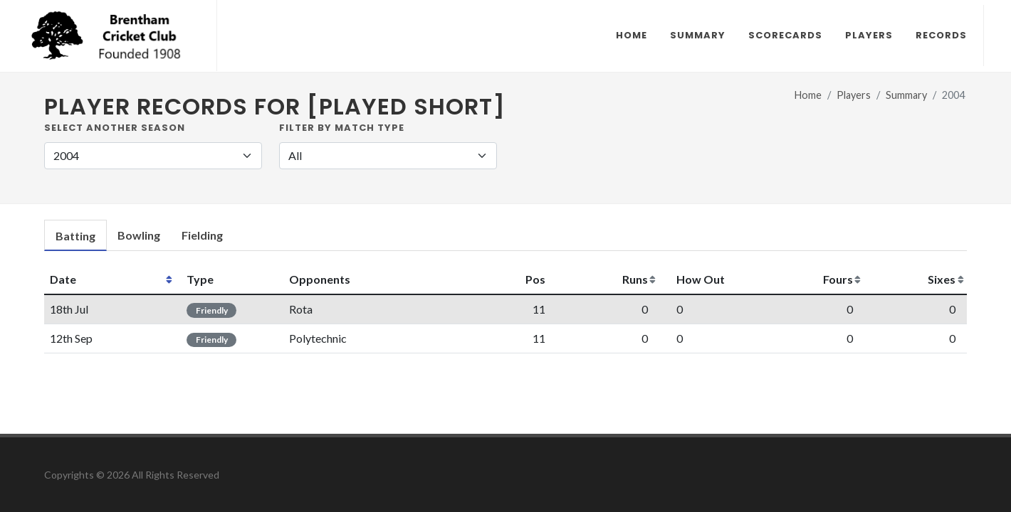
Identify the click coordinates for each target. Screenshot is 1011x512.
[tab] (75, 235)
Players (854, 95)
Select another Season (114, 127)
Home (808, 95)
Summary (906, 95)
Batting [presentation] (75, 235)
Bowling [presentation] (138, 235)
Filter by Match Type (341, 127)
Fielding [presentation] (202, 235)
